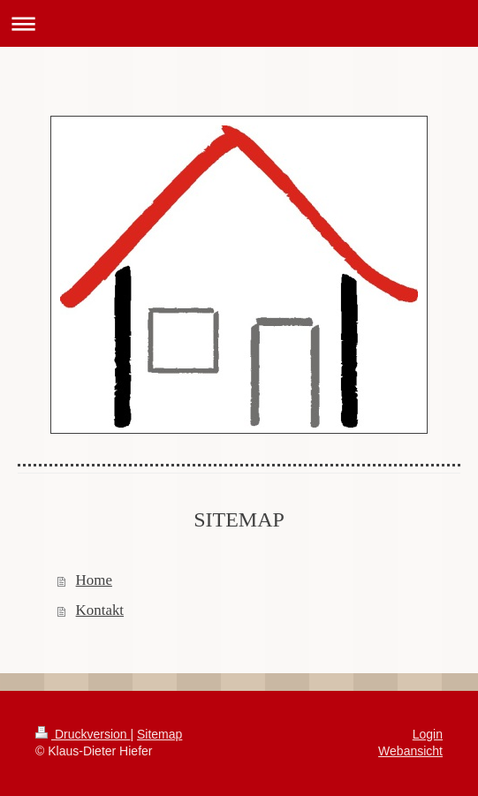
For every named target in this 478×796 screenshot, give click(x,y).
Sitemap (159, 734)
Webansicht (410, 751)
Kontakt (100, 610)
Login (428, 734)
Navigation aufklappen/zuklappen (239, 23)
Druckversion (82, 734)
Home (94, 580)
